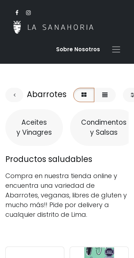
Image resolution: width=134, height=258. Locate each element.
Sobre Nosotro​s (78, 49)
